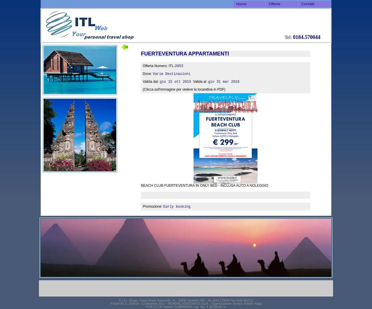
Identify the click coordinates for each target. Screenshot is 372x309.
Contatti (307, 4)
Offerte (274, 4)
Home (241, 4)
